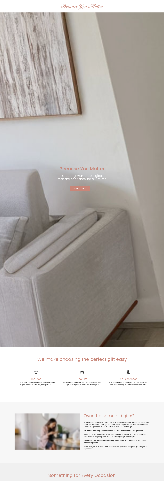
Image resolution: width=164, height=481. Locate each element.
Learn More (80, 188)
